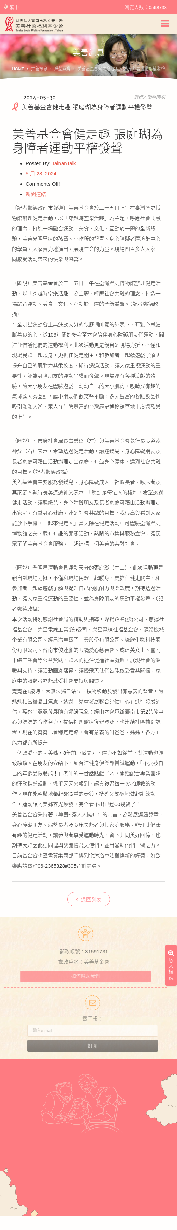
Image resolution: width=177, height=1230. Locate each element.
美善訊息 (39, 68)
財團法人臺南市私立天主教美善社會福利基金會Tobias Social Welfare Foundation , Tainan (34, 24)
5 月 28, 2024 (41, 173)
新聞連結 (36, 194)
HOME (18, 68)
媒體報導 (62, 68)
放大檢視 (171, 807)
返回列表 (88, 899)
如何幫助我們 (82, 976)
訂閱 (95, 1045)
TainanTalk (64, 163)
